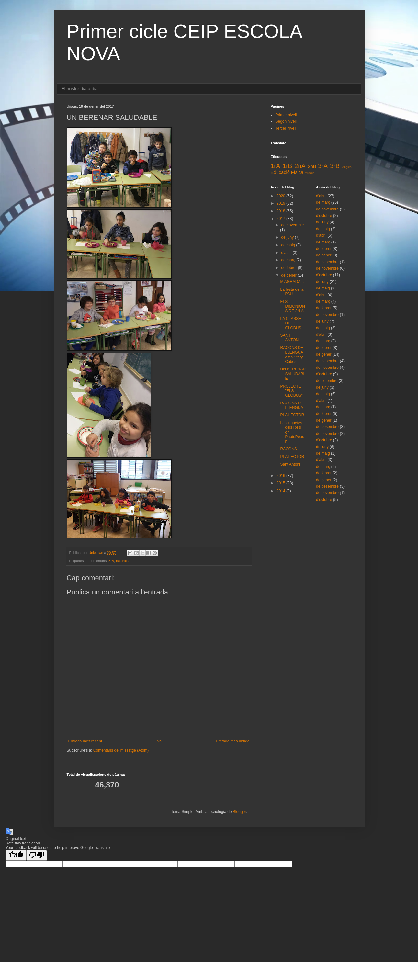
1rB (287, 166)
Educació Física (287, 172)
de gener (289, 275)
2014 (281, 491)
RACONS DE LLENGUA (291, 405)
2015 (281, 483)
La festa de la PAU (291, 291)
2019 (281, 203)
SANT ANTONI (289, 337)
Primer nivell (286, 115)
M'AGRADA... (292, 281)
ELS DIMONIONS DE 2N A (292, 306)
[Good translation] (16, 855)
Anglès (346, 167)
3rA (323, 166)
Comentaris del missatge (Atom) (121, 750)
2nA (299, 166)
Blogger (239, 811)
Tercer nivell (286, 128)
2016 (281, 475)
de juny (288, 237)
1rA (275, 166)
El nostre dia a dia (80, 88)
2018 (281, 211)
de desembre (327, 262)
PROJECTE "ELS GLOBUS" (291, 391)
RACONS (288, 449)
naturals (122, 561)
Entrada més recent (85, 741)
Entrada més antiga (232, 741)
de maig (288, 245)
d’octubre (324, 215)
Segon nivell (286, 121)
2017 (281, 218)
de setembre (327, 381)
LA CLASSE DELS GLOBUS (290, 323)
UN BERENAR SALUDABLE (293, 374)
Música (309, 173)
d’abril (286, 252)
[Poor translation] (36, 855)
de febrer (289, 268)
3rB (111, 561)
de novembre (292, 225)
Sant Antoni (290, 464)
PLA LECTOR (292, 415)
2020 (281, 196)
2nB (312, 166)
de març (288, 260)
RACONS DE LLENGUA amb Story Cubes (291, 354)
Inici (158, 741)
